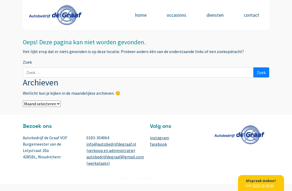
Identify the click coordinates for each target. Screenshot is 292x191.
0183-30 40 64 (263, 185)
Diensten (215, 15)
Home (141, 15)
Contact (251, 15)
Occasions (176, 15)
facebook (158, 144)
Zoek (27, 62)
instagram (159, 137)
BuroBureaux (162, 178)
